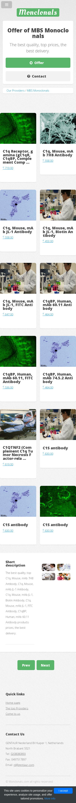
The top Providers (17, 708)
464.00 (48, 314)
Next (45, 665)
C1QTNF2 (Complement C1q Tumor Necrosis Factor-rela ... (18, 453)
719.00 (8, 168)
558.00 (48, 161)
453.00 (48, 241)
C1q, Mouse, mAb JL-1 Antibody (18, 229)
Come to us (13, 714)
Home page (13, 703)
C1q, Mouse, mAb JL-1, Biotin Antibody (58, 231)
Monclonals (38, 12)
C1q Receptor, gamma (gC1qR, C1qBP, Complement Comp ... (18, 157)
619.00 (8, 464)
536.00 (8, 387)
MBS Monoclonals (38, 90)
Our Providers (16, 90)
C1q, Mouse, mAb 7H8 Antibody (58, 153)
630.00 (48, 454)
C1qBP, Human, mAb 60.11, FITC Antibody (18, 378)
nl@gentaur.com (24, 765)
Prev (26, 665)
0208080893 (18, 754)
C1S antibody (55, 447)
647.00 (8, 314)
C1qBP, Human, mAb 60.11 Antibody (57, 305)
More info (49, 798)
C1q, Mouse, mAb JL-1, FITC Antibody (18, 305)
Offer (39, 62)
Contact (39, 76)
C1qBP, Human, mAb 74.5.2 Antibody (58, 378)
